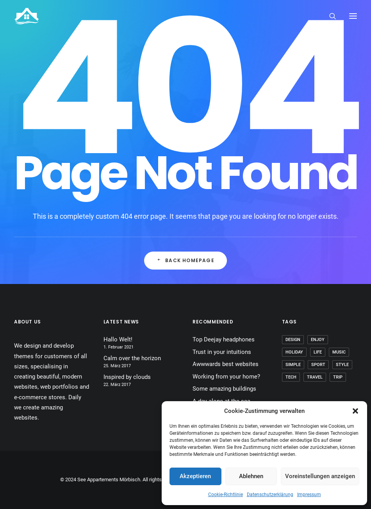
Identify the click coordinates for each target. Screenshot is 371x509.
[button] (355, 411)
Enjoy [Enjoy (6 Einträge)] (318, 339)
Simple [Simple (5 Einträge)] (293, 364)
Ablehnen (251, 476)
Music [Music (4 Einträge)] (339, 352)
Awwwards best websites (226, 364)
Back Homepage (185, 260)
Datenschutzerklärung (270, 494)
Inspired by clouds (127, 376)
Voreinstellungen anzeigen (320, 476)
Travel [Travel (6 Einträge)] (315, 377)
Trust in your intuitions (222, 351)
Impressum (309, 494)
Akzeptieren (195, 476)
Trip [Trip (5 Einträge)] (337, 377)
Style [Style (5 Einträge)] (342, 364)
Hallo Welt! (117, 339)
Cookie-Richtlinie (225, 494)
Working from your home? (226, 376)
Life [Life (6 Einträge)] (318, 352)
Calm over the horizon (132, 358)
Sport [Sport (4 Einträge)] (318, 364)
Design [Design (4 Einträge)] (292, 339)
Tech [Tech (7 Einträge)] (290, 377)
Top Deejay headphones (224, 339)
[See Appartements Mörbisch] (26, 16)
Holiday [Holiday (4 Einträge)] (294, 352)
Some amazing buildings (224, 388)
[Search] (329, 16)
